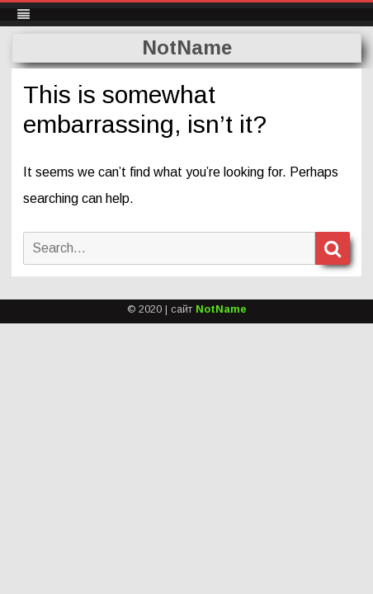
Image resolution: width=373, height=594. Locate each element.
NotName (187, 48)
